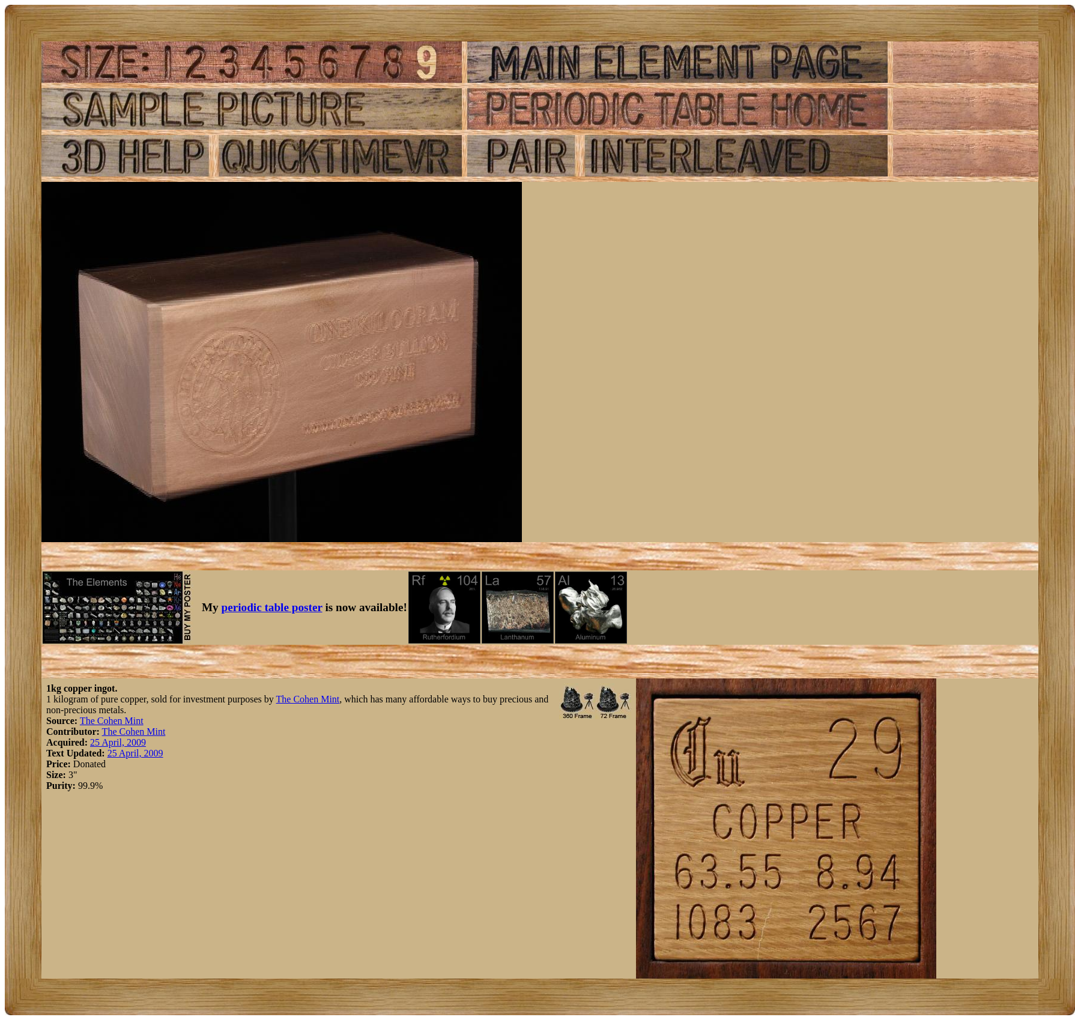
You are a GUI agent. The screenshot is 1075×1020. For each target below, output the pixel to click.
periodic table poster (272, 607)
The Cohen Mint (308, 699)
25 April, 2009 (118, 742)
